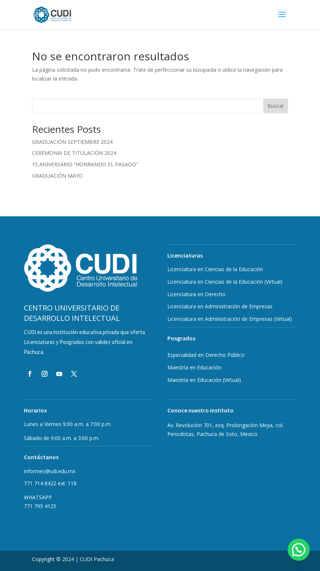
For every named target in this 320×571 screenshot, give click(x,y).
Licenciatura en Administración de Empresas (220, 306)
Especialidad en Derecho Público (206, 354)
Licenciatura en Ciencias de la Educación (215, 269)
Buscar (275, 105)
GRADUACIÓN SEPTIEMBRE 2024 (72, 141)
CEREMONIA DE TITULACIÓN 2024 (74, 152)
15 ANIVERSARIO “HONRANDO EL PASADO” (85, 164)
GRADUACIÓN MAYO (57, 175)
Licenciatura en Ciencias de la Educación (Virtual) (224, 281)
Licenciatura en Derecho (196, 294)
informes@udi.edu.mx (49, 471)
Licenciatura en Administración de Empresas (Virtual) (229, 318)
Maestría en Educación (204, 379)
